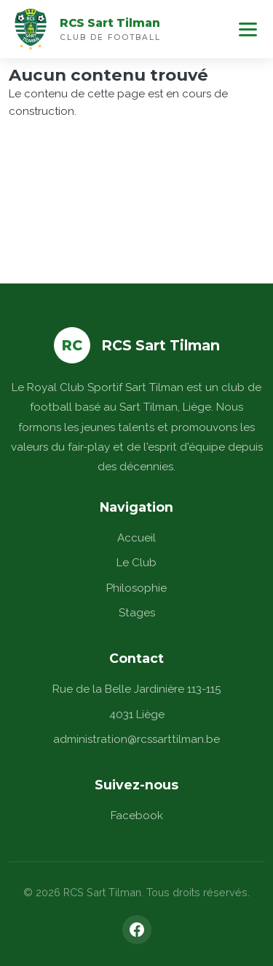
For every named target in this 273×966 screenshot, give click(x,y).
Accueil (136, 537)
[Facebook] (136, 929)
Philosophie (136, 588)
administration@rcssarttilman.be (136, 739)
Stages (137, 612)
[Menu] (248, 29)
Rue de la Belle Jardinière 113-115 (136, 689)
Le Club (136, 562)
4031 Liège (137, 714)
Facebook (137, 815)
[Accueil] (30, 29)
